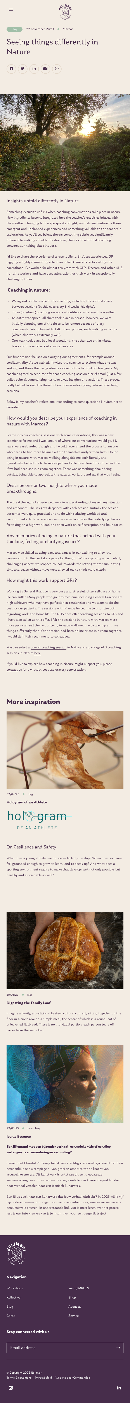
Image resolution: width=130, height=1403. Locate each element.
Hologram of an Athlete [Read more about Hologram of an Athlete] (27, 802)
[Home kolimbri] (65, 12)
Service (73, 1316)
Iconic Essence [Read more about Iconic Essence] (19, 1137)
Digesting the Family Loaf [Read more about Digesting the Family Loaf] (29, 1003)
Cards (11, 1316)
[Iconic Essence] (65, 1084)
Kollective (13, 1297)
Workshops (15, 1288)
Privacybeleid (43, 1377)
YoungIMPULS (78, 1288)
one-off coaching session (48, 647)
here (37, 653)
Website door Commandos (72, 1377)
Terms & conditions (19, 1377)
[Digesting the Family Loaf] (65, 951)
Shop (72, 1297)
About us (74, 1307)
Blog (10, 1307)
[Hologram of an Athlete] (65, 750)
